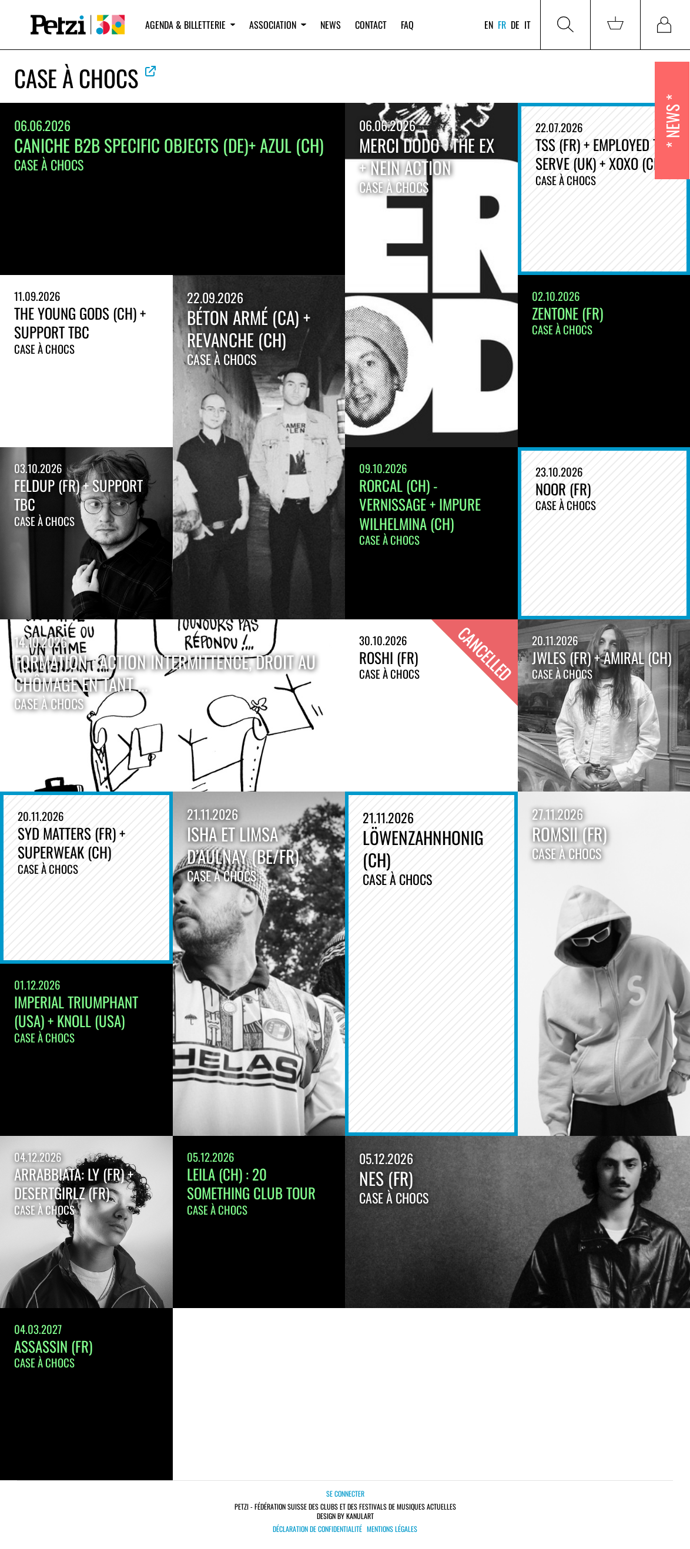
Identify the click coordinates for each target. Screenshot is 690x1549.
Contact (371, 25)
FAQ (407, 25)
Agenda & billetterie (190, 25)
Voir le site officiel (150, 71)
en (488, 25)
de (515, 25)
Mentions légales (392, 1529)
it (527, 25)
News (330, 25)
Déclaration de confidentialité (317, 1529)
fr (502, 25)
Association (277, 25)
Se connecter (345, 1493)
